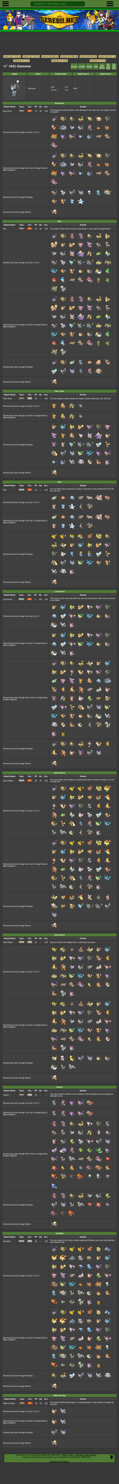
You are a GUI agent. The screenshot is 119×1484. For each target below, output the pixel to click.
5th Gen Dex (114, 66)
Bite (4, 229)
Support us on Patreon (59, 1461)
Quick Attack (8, 781)
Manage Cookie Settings (86, 1455)
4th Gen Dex (108, 66)
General (74, 66)
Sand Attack (8, 942)
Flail (4, 490)
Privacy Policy (68, 1455)
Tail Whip (6, 1241)
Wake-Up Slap (9, 1403)
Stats (96, 66)
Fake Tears (7, 399)
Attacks (89, 66)
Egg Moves (102, 66)
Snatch (6, 1095)
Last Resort (7, 599)
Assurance (7, 111)
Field (75, 88)
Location (81, 66)
